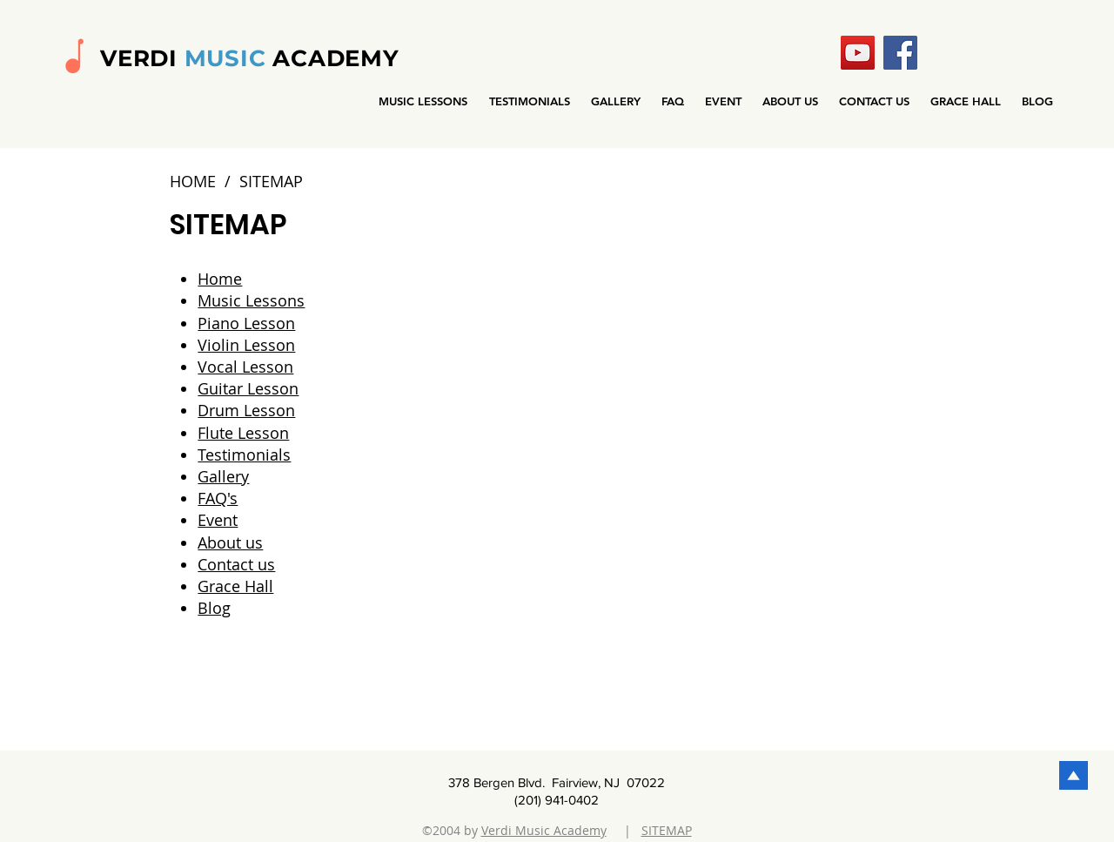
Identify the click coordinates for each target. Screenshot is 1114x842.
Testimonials (244, 454)
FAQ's (218, 498)
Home (220, 278)
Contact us (236, 564)
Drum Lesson (246, 410)
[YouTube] (858, 53)
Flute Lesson (243, 432)
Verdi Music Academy (544, 830)
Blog (214, 607)
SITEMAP (666, 830)
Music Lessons (251, 300)
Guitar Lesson (248, 388)
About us (230, 542)
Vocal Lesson (245, 366)
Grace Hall (235, 586)
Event (218, 519)
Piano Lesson (246, 323)
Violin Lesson (246, 344)
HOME (193, 181)
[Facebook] (900, 53)
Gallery (223, 476)
